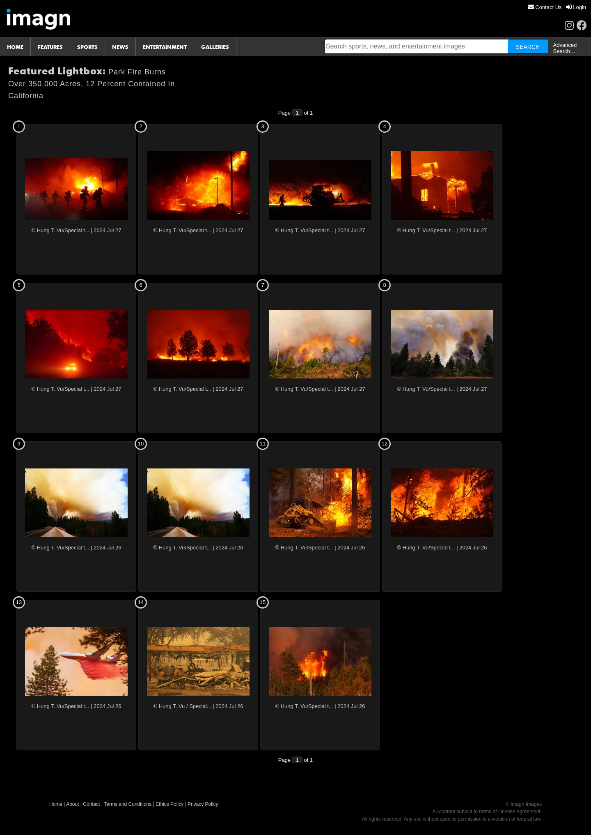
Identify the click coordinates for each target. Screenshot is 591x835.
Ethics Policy (169, 804)
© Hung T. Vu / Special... (182, 706)
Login (576, 7)
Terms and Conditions (127, 804)
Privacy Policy (203, 804)
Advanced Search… (565, 48)
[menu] (557, 7)
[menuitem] (545, 7)
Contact (91, 804)
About (72, 804)
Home (55, 804)
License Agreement (519, 811)
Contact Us (545, 7)
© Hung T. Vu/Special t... (60, 230)
